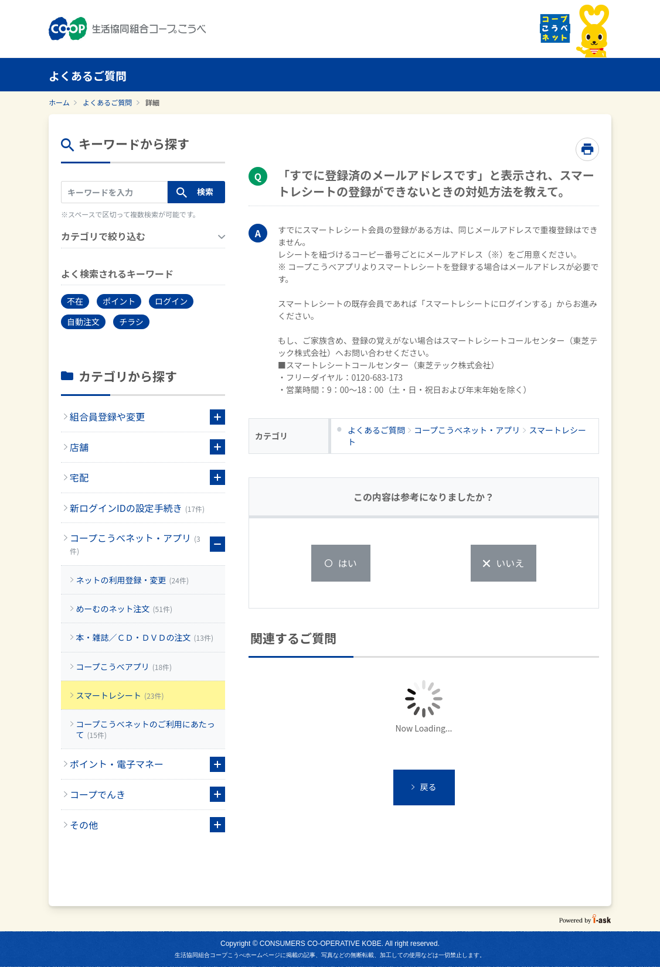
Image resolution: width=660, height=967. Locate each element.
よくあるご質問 (107, 102)
